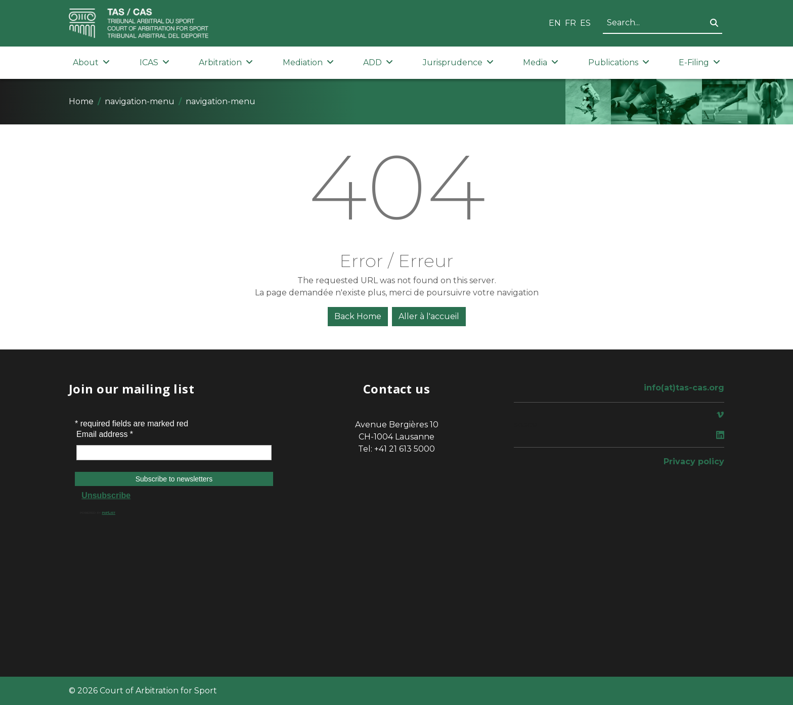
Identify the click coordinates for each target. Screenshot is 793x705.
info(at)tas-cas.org (684, 387)
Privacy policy (694, 461)
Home (81, 101)
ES (585, 23)
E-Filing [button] (699, 62)
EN (555, 23)
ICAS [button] (154, 62)
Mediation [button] (308, 62)
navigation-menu (139, 101)
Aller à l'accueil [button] (429, 316)
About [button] (91, 62)
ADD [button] (378, 62)
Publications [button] (618, 62)
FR (570, 23)
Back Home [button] (357, 316)
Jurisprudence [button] (458, 62)
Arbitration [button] (226, 62)
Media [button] (540, 62)
